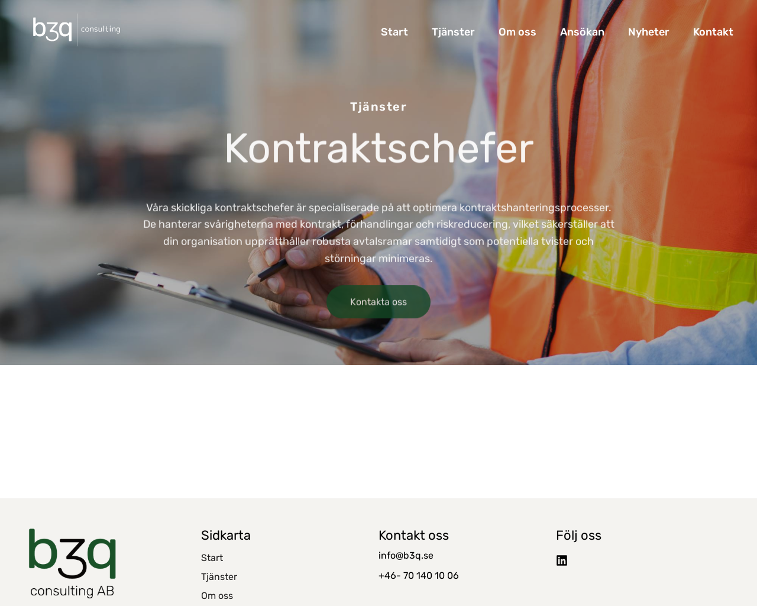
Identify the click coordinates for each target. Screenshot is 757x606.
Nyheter (648, 31)
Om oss (517, 31)
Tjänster (453, 31)
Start (394, 31)
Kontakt (713, 31)
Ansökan (582, 31)
